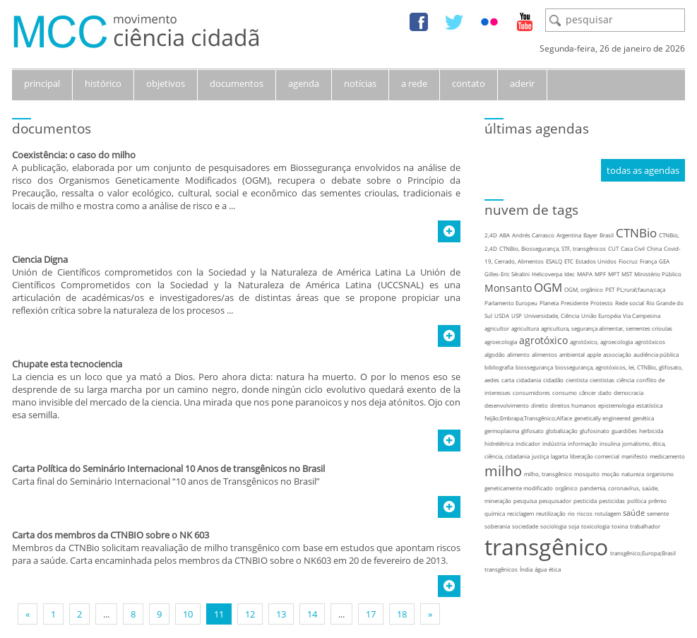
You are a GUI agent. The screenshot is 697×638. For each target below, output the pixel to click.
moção (610, 474)
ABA (504, 235)
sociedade (525, 526)
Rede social (629, 303)
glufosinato (594, 431)
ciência (625, 380)
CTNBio (636, 233)
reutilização (551, 513)
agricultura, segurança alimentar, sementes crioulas (606, 328)
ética (555, 569)
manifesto (634, 456)
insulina (610, 443)
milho (503, 470)
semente (658, 513)
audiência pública (656, 354)
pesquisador (555, 500)
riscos (584, 513)
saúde (634, 512)
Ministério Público (657, 274)
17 (371, 614)
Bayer (590, 235)
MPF (600, 274)
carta (507, 380)
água (541, 569)
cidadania (528, 380)
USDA (501, 315)
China (654, 248)
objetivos (165, 83)
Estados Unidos (596, 261)
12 (250, 614)
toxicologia (595, 526)
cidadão (553, 380)
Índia (526, 569)
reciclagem (520, 513)
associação (617, 354)
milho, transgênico (548, 474)
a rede (414, 83)
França (648, 261)
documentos (236, 83)
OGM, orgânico (583, 289)
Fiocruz (628, 261)
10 (188, 614)
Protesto (601, 303)
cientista (577, 380)
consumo (564, 392)
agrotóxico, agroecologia (601, 341)
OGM (548, 287)
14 (312, 614)
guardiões (624, 431)
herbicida (651, 431)
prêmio (657, 500)
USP (516, 315)
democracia (628, 392)
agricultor (496, 328)
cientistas (602, 380)
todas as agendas (643, 170)
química (494, 513)
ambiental (572, 354)
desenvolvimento (506, 405)
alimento (518, 354)
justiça (540, 456)
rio (571, 513)
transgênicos (501, 569)
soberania (497, 526)
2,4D (490, 235)
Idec (569, 274)
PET (609, 289)
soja (573, 526)
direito (539, 405)
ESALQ (554, 261)
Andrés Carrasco (533, 235)
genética (643, 418)
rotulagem (608, 513)
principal (42, 83)
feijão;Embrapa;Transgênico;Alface (528, 418)
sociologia (553, 526)
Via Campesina (641, 315)
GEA (664, 261)
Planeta (549, 303)
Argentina (568, 235)
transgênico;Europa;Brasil (643, 553)
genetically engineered (602, 418)
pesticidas (612, 500)
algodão (494, 354)
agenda (303, 83)
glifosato (532, 431)
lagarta (559, 456)
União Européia (601, 315)
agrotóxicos (650, 341)
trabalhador (645, 526)
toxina (620, 526)
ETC (568, 261)
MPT (613, 274)
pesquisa (525, 500)
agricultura (525, 328)
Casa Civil (633, 248)
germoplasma (501, 431)
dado (605, 392)
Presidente (574, 303)
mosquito (587, 474)
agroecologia (500, 341)
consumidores (531, 392)
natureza (632, 474)
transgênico (546, 546)
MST (626, 274)
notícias (360, 83)
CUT (613, 248)
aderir (522, 83)
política (636, 500)
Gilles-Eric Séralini (507, 274)
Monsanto (508, 288)
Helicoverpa (547, 274)
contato (468, 83)
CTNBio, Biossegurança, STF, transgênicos (552, 248)
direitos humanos (573, 405)
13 (281, 614)
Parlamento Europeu (510, 303)
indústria (554, 443)
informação (582, 443)
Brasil (607, 235)
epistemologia (616, 405)
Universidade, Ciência (551, 315)
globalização (562, 431)
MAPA (584, 274)
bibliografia (498, 367)
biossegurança (534, 367)
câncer (587, 392)
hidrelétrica (498, 443)
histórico (103, 83)
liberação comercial (594, 456)
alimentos (544, 354)
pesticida (585, 500)
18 (402, 614)
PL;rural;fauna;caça (640, 289)
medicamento (667, 456)
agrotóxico (543, 340)
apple (594, 354)
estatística (649, 405)
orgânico (566, 488)
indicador (528, 443)
